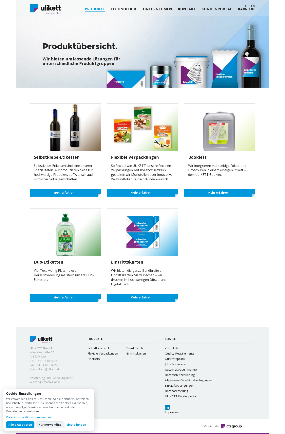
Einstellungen (76, 424)
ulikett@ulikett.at (47, 369)
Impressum (172, 412)
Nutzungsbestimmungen (181, 369)
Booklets (94, 359)
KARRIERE (246, 19)
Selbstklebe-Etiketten (102, 348)
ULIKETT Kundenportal (181, 396)
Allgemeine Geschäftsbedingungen (188, 380)
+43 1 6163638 (46, 361)
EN (253, 6)
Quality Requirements (180, 353)
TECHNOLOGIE (124, 19)
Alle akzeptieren (20, 424)
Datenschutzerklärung (180, 375)
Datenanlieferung (176, 391)
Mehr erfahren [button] (63, 192)
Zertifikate (172, 348)
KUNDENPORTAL (216, 19)
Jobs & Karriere (175, 364)
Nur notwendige (50, 424)
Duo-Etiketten (135, 348)
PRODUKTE (95, 19)
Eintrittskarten (136, 353)
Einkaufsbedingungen (179, 385)
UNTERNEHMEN (157, 19)
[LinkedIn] (167, 407)
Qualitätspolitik (175, 359)
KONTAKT (187, 19)
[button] (125, 79)
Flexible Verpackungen (103, 353)
